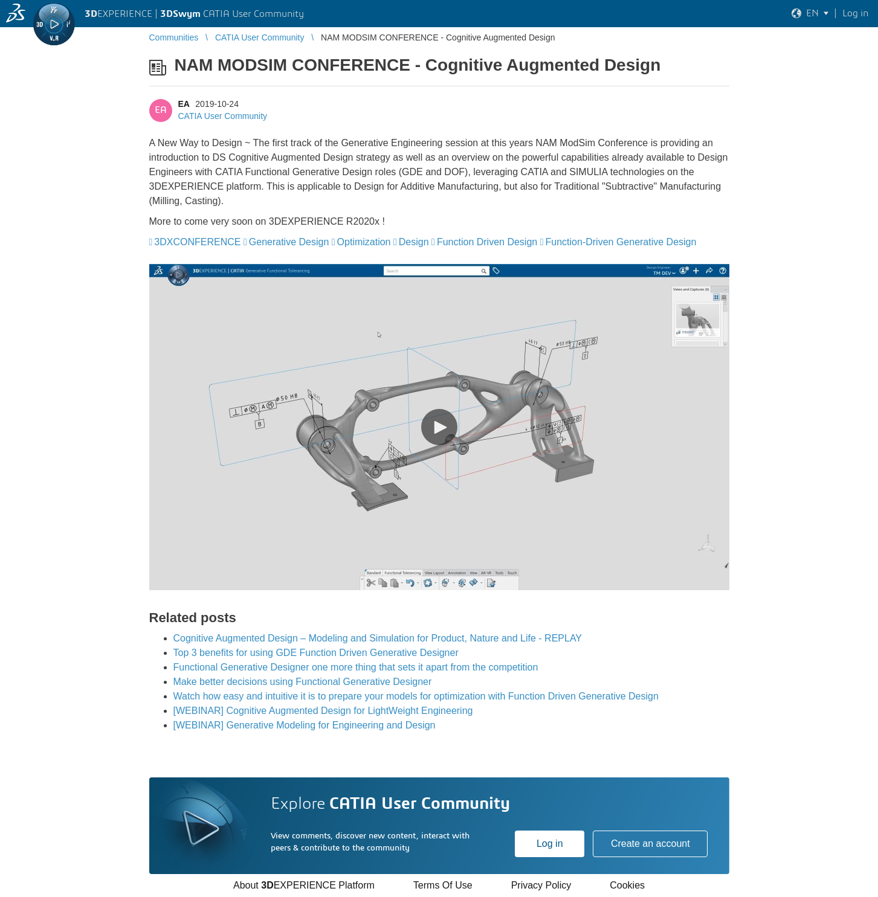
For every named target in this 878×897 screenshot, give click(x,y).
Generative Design (289, 242)
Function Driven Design (487, 242)
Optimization (364, 242)
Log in (550, 843)
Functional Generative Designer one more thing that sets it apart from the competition (355, 667)
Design (414, 242)
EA (184, 104)
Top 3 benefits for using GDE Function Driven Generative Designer (316, 653)
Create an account (650, 843)
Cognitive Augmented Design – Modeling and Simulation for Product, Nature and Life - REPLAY (378, 638)
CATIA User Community (223, 116)
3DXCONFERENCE (197, 242)
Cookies (627, 885)
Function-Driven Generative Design (621, 242)
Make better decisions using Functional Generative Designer (302, 682)
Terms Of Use (443, 885)
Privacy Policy (541, 885)
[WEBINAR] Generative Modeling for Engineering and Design (304, 725)
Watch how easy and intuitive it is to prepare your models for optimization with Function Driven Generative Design (416, 696)
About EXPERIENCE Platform (304, 885)
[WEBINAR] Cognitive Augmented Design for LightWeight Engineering (323, 711)
